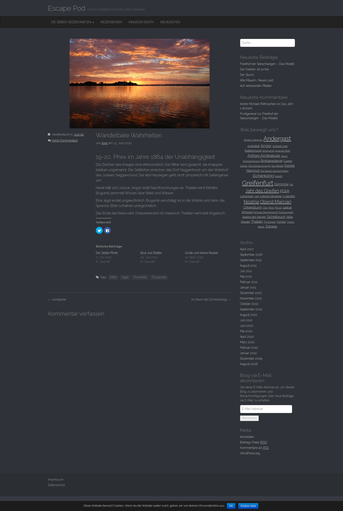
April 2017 (247, 249)
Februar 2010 (249, 347)
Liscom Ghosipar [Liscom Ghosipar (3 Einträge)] (271, 196)
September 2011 (251, 260)
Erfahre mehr (248, 506)
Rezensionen (111, 22)
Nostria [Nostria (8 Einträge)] (251, 201)
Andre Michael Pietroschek (258, 104)
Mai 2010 (246, 331)
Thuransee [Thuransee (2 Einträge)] (270, 221)
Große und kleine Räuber (201, 253)
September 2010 (251, 309)
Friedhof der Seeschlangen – (267, 64)
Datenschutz (56, 485)
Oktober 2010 (249, 304)
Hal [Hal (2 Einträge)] (291, 184)
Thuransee (159, 277)
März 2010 (247, 342)
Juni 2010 (246, 325)
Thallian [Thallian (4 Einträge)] (257, 221)
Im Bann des (211, 299)
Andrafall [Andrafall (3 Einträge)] (253, 146)
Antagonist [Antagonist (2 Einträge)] (268, 150)
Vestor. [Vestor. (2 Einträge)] (261, 226)
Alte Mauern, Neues (256, 80)
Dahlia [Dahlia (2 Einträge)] (243, 165)
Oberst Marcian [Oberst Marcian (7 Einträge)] (275, 201)
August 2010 (248, 315)
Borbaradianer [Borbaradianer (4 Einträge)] (272, 161)
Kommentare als (254, 448)
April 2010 (247, 336)
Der (247, 75)
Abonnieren (249, 418)
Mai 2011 (246, 276)
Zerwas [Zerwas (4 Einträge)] (271, 226)
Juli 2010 (246, 320)
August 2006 (249, 364)
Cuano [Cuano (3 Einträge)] (288, 161)
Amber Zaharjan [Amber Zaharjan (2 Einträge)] (253, 139)
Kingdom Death (141, 22)
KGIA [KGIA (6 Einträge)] (284, 190)
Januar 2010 (248, 353)
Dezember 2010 (251, 293)
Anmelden (247, 437)
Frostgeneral (248, 114)
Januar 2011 (248, 287)
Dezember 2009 (251, 358)
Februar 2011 (248, 282)
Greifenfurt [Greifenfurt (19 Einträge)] (257, 183)
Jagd (125, 277)
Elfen (113, 277)
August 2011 (248, 265)
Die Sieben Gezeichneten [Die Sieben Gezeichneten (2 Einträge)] (274, 171)
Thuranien (140, 277)
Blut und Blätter (151, 253)
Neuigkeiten (170, 22)
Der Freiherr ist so (254, 69)
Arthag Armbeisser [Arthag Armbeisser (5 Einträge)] (263, 155)
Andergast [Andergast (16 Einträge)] (277, 138)
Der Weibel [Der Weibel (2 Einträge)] (277, 165)
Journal (79, 134)
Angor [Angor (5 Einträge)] (266, 146)
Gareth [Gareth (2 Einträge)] (278, 176)
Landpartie (57, 299)
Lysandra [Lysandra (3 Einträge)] (289, 196)
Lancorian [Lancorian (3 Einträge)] (246, 196)
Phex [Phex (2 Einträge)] (271, 207)
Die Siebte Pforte (107, 253)
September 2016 (251, 254)
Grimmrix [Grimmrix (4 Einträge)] (281, 184)
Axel (104, 143)
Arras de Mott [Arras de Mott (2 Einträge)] (282, 150)
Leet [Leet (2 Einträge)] (256, 196)
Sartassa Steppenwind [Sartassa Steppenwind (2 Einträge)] (266, 212)
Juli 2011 (246, 271)
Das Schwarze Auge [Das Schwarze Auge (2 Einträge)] (259, 165)
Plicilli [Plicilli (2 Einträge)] (278, 207)
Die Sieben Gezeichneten (72, 22)
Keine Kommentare (65, 140)
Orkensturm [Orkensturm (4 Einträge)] (252, 207)
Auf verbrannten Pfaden (256, 86)
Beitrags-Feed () (253, 442)
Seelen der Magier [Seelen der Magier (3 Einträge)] (254, 217)
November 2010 (251, 298)
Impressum (55, 479)
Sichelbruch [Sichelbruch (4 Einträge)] (276, 217)
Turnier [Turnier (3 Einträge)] (281, 221)
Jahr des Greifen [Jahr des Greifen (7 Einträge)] (262, 190)
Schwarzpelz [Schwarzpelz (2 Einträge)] (286, 212)
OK (231, 506)
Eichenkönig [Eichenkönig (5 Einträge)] (263, 175)
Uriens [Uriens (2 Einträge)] (290, 221)
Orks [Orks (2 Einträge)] (265, 207)
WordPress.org (250, 453)
